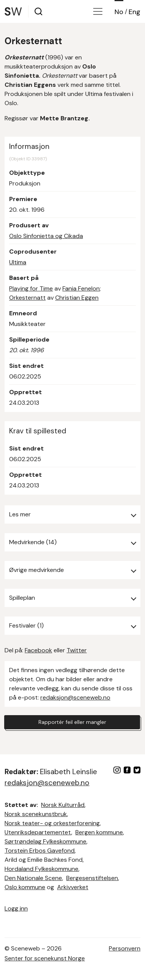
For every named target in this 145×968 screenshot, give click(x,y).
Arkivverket (72, 887)
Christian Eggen (77, 298)
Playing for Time (31, 288)
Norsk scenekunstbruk (36, 814)
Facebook (38, 650)
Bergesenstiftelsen (92, 878)
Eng (134, 11)
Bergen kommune (99, 832)
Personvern (124, 948)
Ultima (17, 262)
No (119, 11)
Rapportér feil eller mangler (72, 722)
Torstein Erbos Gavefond (40, 851)
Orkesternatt (27, 298)
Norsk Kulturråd (62, 805)
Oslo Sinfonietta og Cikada (46, 236)
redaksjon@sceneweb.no (75, 697)
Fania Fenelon (81, 288)
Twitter (77, 650)
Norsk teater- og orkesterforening (52, 823)
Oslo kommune (25, 887)
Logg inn (16, 908)
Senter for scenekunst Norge (45, 958)
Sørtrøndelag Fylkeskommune (45, 841)
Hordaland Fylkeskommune (41, 869)
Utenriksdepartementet (38, 832)
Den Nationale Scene (33, 878)
